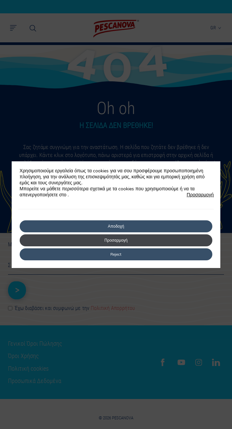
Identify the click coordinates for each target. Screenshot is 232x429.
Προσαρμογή (200, 195)
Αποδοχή (116, 226)
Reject (115, 254)
